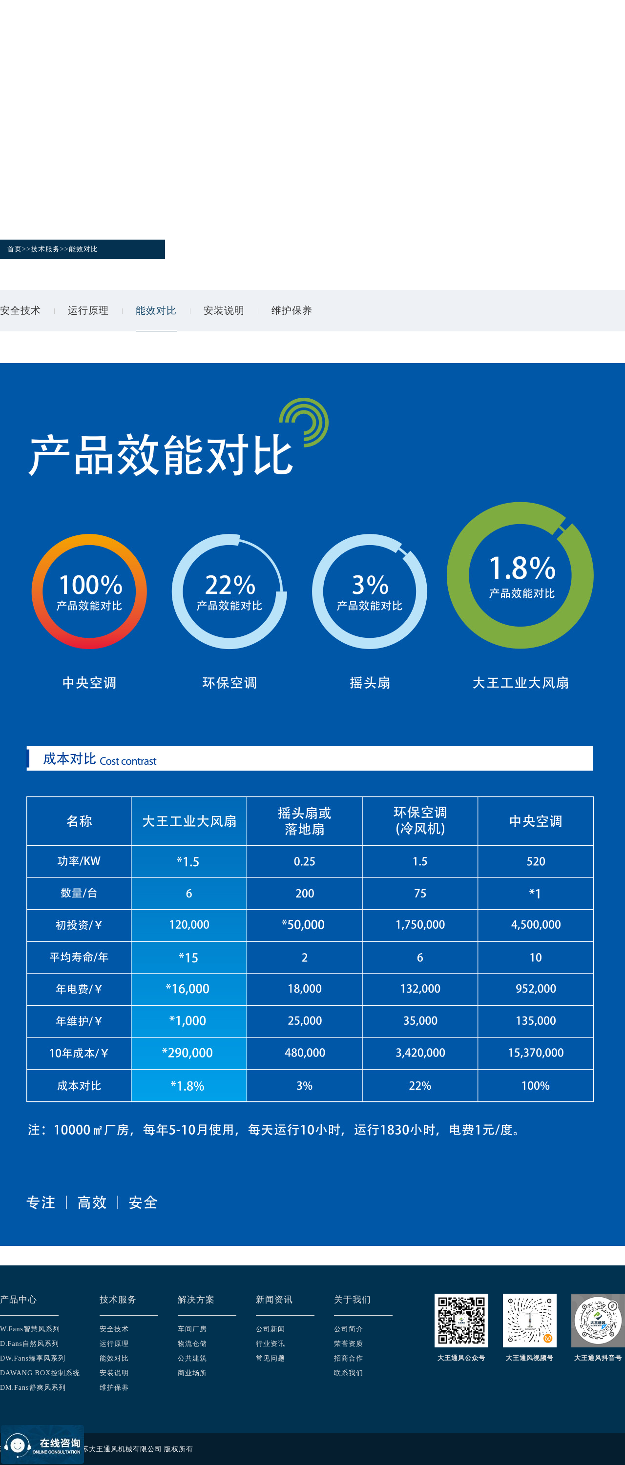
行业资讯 (270, 1343)
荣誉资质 (348, 1343)
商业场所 (192, 1373)
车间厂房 (192, 1329)
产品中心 (261, 30)
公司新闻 (270, 1329)
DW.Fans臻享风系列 (32, 1358)
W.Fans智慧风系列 (30, 1329)
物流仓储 (192, 1343)
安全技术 (20, 310)
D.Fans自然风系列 (29, 1343)
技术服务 (322, 30)
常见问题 (270, 1358)
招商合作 (348, 1358)
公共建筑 (192, 1358)
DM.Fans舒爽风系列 (33, 1387)
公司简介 (348, 1329)
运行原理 (88, 310)
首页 (209, 30)
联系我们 (348, 1373)
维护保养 (291, 310)
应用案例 (445, 30)
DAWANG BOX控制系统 (40, 1373)
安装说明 (224, 310)
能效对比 (83, 249)
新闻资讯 (507, 30)
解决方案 (384, 30)
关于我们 (568, 30)
